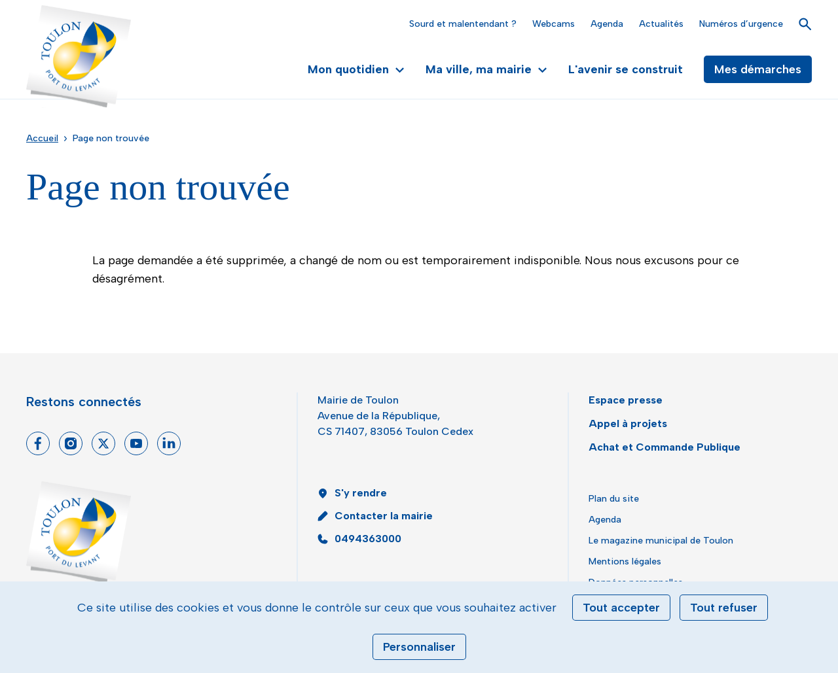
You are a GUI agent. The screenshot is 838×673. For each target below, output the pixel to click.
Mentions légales (625, 561)
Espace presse (626, 400)
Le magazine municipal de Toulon (661, 540)
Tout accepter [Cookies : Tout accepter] (621, 607)
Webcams (553, 23)
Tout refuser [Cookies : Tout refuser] (723, 607)
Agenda (607, 23)
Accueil (42, 138)
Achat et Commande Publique (664, 447)
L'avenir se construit (625, 69)
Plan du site (614, 498)
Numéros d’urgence (741, 23)
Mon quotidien (356, 69)
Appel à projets (628, 423)
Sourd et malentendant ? (463, 23)
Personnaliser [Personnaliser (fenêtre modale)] (419, 647)
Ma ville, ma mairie (486, 69)
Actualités (661, 23)
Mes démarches (757, 69)
